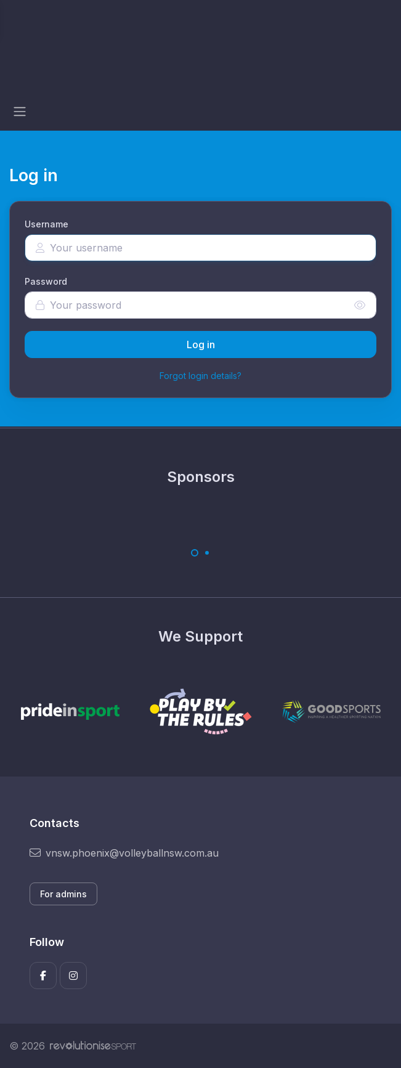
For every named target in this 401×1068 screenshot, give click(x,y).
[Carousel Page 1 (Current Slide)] (194, 552)
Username (46, 224)
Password (46, 281)
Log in (201, 344)
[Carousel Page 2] (207, 552)
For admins (63, 894)
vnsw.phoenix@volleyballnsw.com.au (124, 853)
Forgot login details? (200, 375)
